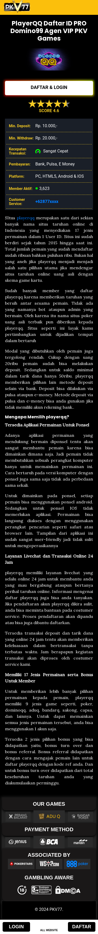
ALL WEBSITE (49, 930)
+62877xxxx (46, 201)
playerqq (25, 217)
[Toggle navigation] (87, 7)
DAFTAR (81, 926)
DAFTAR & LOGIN (49, 87)
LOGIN (16, 926)
